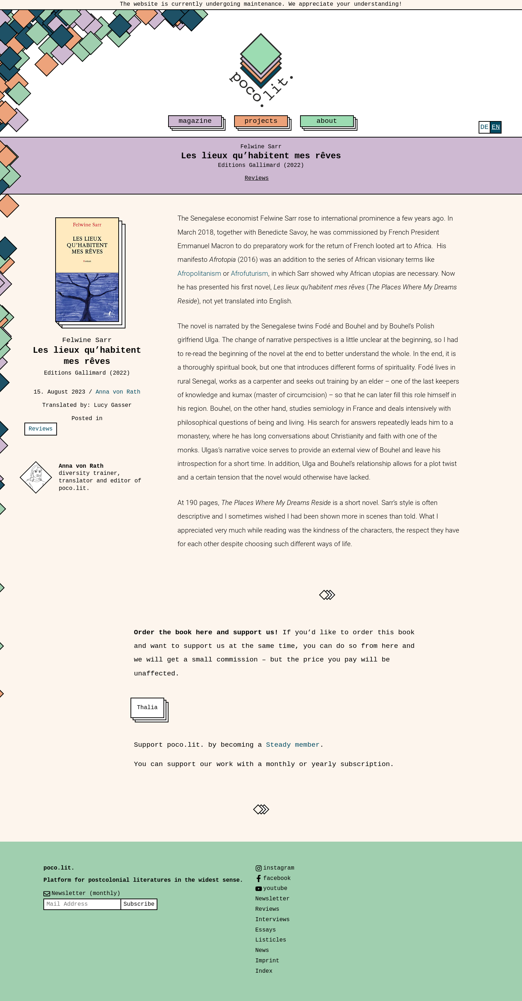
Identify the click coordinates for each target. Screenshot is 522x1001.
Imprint (267, 961)
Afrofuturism (249, 273)
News (262, 950)
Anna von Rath (118, 392)
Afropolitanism (199, 273)
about (327, 121)
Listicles (270, 940)
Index (263, 971)
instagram (278, 868)
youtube (275, 888)
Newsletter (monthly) (86, 893)
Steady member (293, 745)
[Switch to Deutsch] (484, 127)
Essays (265, 930)
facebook (277, 878)
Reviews (257, 178)
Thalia (147, 707)
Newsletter (272, 899)
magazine (195, 121)
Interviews (272, 919)
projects (261, 121)
